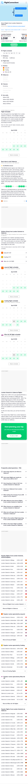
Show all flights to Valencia (10, 608)
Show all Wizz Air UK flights (10, 703)
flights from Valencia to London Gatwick (16, 26)
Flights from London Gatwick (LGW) (12, 29)
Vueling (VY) (6, 257)
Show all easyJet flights (9, 639)
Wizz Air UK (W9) (7, 261)
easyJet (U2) (6, 253)
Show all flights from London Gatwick (13, 604)
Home (2, 29)
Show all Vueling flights (9, 671)
